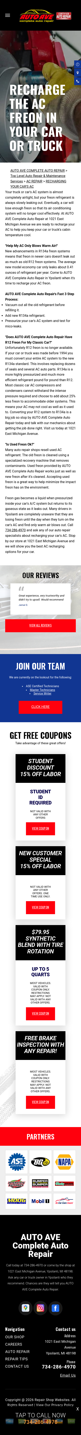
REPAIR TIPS (16, 1359)
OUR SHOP (15, 1337)
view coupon (40, 828)
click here (40, 707)
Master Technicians (42, 690)
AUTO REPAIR (17, 1351)
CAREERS (13, 1344)
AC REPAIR (34, 181)
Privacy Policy (62, 1405)
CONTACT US (17, 1366)
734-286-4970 (15, 530)
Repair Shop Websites (52, 1400)
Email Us (68, 1375)
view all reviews (40, 625)
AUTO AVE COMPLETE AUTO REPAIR (37, 171)
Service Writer (42, 693)
